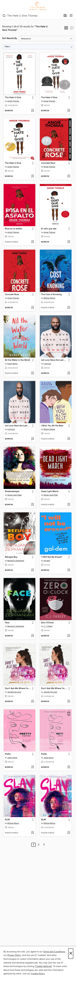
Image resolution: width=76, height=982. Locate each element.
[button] (66, 28)
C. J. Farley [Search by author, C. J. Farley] (48, 626)
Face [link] (7, 622)
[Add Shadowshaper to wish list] (32, 505)
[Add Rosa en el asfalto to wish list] (32, 242)
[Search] (4, 15)
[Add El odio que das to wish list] (69, 242)
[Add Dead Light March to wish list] (69, 505)
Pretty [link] (8, 754)
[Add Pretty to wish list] (32, 767)
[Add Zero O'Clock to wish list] (69, 636)
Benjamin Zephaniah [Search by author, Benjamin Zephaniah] (15, 561)
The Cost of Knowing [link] (51, 294)
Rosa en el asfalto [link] (13, 228)
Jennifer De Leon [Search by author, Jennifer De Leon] (14, 692)
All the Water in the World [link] (17, 360)
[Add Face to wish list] (32, 636)
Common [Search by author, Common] (47, 364)
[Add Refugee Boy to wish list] (32, 570)
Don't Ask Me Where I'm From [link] (18, 688)
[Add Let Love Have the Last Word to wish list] (69, 373)
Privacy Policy (14, 955)
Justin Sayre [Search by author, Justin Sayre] (12, 758)
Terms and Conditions (54, 951)
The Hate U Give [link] (13, 97)
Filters (7, 46)
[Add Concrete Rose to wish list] (69, 176)
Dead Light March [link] (50, 491)
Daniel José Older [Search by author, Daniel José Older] (14, 495)
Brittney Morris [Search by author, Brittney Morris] (49, 298)
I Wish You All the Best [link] (52, 425)
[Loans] (65, 16)
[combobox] (32, 15)
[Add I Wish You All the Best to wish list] (69, 439)
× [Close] (71, 953)
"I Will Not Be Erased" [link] (51, 557)
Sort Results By (9, 38)
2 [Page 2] (38, 844)
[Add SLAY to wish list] (32, 833)
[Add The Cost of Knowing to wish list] (69, 308)
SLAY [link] (7, 819)
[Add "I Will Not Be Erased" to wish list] (69, 570)
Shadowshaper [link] (12, 491)
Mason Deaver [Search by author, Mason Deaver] (49, 429)
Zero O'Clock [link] (47, 622)
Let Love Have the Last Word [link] (54, 360)
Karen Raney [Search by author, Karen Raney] (12, 364)
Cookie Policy (38, 973)
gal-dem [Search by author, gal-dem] (47, 561)
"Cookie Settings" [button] (43, 966)
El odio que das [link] (48, 228)
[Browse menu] (71, 16)
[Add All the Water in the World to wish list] (32, 373)
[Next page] (44, 844)
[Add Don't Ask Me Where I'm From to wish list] (32, 701)
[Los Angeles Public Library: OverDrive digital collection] (38, 6)
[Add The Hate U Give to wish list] (32, 111)
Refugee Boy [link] (11, 557)
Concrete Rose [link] (48, 163)
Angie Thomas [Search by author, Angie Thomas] (13, 101)
